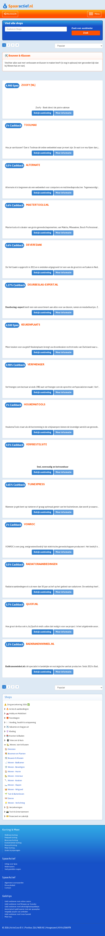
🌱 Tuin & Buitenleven (14, 794)
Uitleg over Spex (11, 864)
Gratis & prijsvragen (12, 850)
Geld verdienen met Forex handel (18, 914)
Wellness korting (11, 835)
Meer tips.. (9, 917)
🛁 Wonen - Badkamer (14, 762)
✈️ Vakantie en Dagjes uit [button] (17, 727)
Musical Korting (11, 845)
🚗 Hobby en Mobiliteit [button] (16, 713)
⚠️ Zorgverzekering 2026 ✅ (17, 704)
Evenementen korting (13, 843)
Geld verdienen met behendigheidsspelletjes (22, 907)
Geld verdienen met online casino (18, 901)
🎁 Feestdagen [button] (13, 718)
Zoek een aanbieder (82, 28)
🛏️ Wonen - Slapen (13, 785)
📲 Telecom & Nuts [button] (14, 740)
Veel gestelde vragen (13, 869)
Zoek (85, 33)
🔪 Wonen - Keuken (13, 780)
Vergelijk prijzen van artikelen (16, 912)
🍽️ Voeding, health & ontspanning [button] (21, 722)
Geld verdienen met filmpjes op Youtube (20, 904)
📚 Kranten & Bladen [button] (15, 736)
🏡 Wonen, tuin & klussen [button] (18, 745)
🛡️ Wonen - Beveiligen (15, 767)
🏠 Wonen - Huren (13, 771)
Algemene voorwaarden (14, 883)
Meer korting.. (10, 848)
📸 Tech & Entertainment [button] (17, 812)
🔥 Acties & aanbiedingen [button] (17, 709)
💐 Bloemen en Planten (15, 753)
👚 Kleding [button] (11, 731)
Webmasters (9, 867)
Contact (8, 888)
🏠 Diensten (10, 749)
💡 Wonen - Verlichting (15, 803)
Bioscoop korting (11, 840)
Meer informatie (63, 113)
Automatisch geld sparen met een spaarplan (22, 909)
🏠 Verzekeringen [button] (14, 807)
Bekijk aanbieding (42, 113)
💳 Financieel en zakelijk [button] (17, 816)
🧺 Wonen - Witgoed (14, 789)
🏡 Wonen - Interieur (14, 776)
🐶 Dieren (9, 798)
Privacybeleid (10, 885)
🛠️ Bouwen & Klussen (14, 758)
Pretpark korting (11, 837)
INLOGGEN (10, 14)
